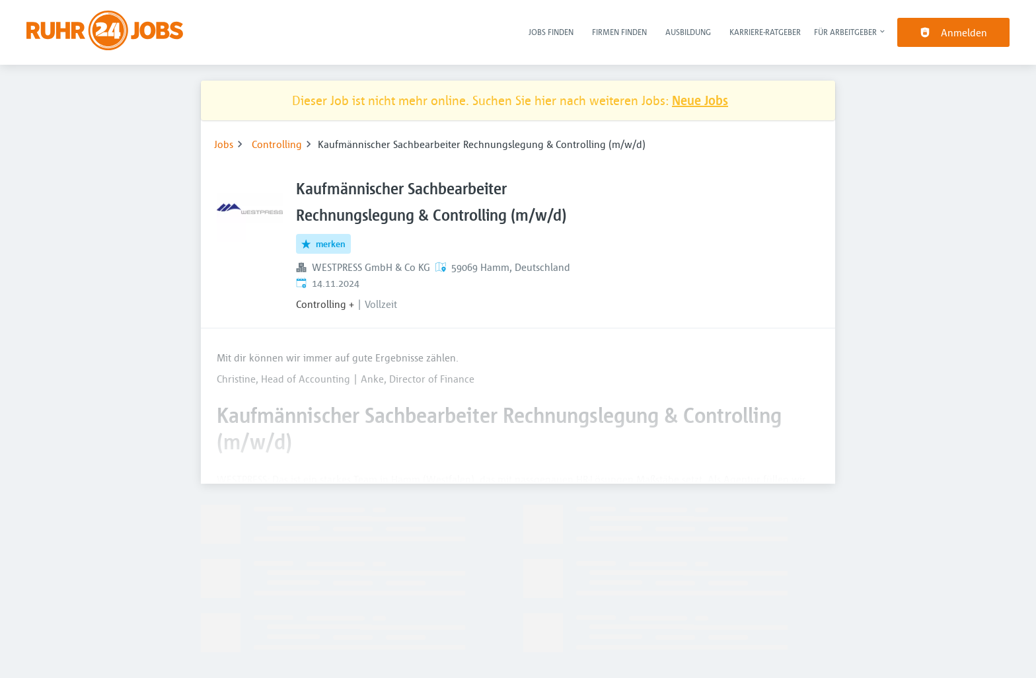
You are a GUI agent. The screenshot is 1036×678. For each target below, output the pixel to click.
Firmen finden (619, 31)
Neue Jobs (700, 100)
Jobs (223, 144)
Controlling (277, 144)
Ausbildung (688, 31)
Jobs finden (551, 31)
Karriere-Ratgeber (765, 31)
